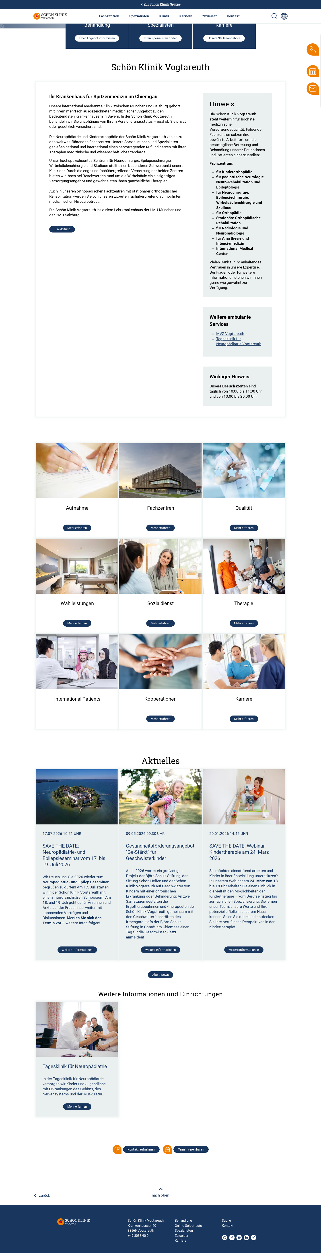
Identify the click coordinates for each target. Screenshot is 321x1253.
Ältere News (160, 1115)
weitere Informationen (77, 1091)
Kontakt (233, 16)
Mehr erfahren (77, 1247)
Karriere (185, 16)
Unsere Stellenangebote (224, 179)
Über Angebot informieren (97, 179)
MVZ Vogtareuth (230, 474)
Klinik (164, 16)
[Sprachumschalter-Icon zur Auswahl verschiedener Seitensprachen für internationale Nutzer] (284, 16)
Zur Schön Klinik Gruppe (160, 4)
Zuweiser (209, 16)
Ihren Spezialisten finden (160, 179)
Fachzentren (109, 16)
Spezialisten (139, 16)
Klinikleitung (62, 370)
